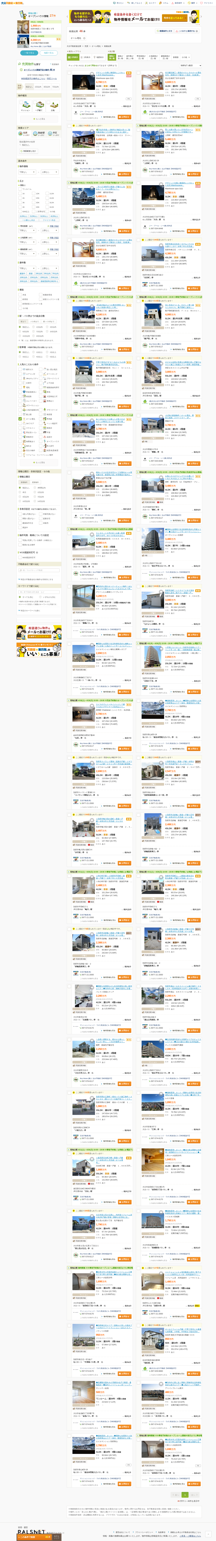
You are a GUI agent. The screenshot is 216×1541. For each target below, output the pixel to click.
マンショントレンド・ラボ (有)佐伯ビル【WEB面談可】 (170, 572)
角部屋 (49, 414)
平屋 (48, 432)
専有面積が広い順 (141, 57)
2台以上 (53, 352)
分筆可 (29, 383)
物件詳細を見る (109, 117)
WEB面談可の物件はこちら (33, 78)
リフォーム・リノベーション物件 (39, 455)
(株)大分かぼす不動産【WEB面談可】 (163, 111)
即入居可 (50, 446)
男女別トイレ (31, 432)
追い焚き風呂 (52, 369)
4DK (37, 207)
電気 (28, 387)
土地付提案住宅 (32, 410)
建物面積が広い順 (165, 57)
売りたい (120, 3)
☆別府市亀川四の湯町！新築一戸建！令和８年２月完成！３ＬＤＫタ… (109, 821)
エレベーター (31, 401)
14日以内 (41, 501)
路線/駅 (42, 134)
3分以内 (53, 327)
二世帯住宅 (40, 211)
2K (23, 198)
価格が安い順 (120, 57)
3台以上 (25, 357)
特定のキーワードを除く (30, 611)
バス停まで (34, 321)
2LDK (52, 198)
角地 (48, 392)
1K (23, 193)
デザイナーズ (52, 410)
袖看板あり (30, 441)
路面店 (49, 428)
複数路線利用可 (53, 387)
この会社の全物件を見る (89, 118)
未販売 (45, 523)
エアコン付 (30, 374)
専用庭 (49, 419)
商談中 (25, 527)
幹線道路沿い (31, 392)
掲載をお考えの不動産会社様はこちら (185, 1532)
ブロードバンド (53, 378)
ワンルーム (27, 189)
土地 (52, 110)
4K (23, 207)
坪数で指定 (54, 226)
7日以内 (55, 87)
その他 (52, 211)
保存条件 (178, 3)
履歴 (193, 3)
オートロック (52, 374)
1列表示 (87, 57)
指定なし (29, 87)
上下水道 (50, 383)
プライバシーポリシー (144, 1532)
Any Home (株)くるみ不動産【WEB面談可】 (96, 169)
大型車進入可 (52, 396)
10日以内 (26, 501)
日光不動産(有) (154, 283)
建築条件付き (27, 523)
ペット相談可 (52, 423)
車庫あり (50, 401)
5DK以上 (25, 211)
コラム (165, 3)
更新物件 (35, 482)
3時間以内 (42, 488)
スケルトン (30, 428)
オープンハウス (53, 441)
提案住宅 (46, 518)
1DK (37, 193)
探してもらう (136, 3)
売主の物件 (30, 450)
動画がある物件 (28, 545)
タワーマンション (32, 405)
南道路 (29, 396)
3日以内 (47, 87)
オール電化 (30, 419)
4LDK (52, 207)
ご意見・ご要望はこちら (190, 1536)
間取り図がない (28, 518)
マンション (25, 110)
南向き (29, 446)
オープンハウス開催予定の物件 (39, 70)
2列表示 (74, 57)
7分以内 (39, 331)
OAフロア (30, 423)
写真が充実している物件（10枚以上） (37, 540)
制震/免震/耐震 (52, 450)
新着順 (175, 57)
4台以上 (39, 357)
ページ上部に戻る (208, 1534)
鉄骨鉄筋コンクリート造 (32, 304)
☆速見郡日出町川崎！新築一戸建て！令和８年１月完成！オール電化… (109, 1160)
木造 (24, 295)
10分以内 (53, 331)
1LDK (52, 193)
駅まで (23, 321)
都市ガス (29, 369)
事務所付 (29, 437)
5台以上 (53, 357)
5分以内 (25, 331)
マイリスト (208, 3)
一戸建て (38, 110)
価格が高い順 (112, 57)
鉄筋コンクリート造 (51, 299)
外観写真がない (49, 514)
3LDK (52, 202)
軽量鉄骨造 (47, 295)
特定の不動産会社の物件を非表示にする (37, 579)
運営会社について (123, 1532)
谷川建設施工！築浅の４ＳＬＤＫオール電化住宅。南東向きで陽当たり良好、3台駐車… (114, 241)
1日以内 (38, 87)
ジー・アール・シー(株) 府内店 (91, 111)
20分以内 (40, 336)
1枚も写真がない (29, 514)
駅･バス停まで (48, 321)
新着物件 (24, 482)
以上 (23, 216)
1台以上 (39, 352)
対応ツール (52, 78)
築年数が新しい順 (130, 57)
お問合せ (125, 117)
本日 (24, 492)
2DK (37, 198)
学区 (57, 134)
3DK (37, 202)
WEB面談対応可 (28, 557)
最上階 (29, 414)
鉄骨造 (25, 299)
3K (23, 202)
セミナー (152, 3)
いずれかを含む (49, 597)
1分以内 (39, 327)
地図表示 (100, 57)
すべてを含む (27, 597)
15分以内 (26, 336)
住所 (27, 134)
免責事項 (161, 1532)
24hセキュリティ (32, 378)
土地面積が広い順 (153, 57)
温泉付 (49, 437)
